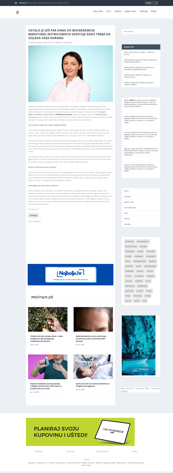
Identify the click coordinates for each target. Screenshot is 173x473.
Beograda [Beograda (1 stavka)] (129, 243)
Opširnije (33, 217)
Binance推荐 (128, 102)
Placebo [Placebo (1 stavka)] (128, 283)
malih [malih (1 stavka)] (127, 263)
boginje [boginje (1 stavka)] (143, 248)
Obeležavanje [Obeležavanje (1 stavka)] (150, 268)
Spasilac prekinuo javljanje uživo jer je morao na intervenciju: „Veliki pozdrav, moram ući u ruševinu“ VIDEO (141, 121)
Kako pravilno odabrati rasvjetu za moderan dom (137, 77)
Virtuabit (83, 464)
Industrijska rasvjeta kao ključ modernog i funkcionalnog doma (140, 62)
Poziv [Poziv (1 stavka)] (148, 283)
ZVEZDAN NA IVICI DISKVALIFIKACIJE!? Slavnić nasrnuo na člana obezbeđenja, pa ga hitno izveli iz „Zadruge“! (141, 153)
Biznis (154, 13)
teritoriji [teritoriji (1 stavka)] (137, 297)
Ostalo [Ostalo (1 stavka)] (150, 273)
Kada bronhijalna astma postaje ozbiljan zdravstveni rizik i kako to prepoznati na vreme (46, 387)
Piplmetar (98, 464)
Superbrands (60, 464)
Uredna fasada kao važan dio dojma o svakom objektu (139, 85)
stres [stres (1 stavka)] (127, 297)
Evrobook (91, 464)
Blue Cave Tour (128, 390)
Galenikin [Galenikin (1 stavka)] (151, 253)
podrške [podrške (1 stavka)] (139, 283)
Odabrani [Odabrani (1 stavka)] (129, 273)
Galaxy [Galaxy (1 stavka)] (140, 253)
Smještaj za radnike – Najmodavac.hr (115, 464)
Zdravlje (144, 13)
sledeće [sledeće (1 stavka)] (140, 292)
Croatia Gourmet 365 (73, 464)
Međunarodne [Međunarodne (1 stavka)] (139, 263)
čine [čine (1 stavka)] (144, 302)
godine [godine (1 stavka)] (128, 258)
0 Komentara (67, 44)
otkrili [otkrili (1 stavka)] (128, 278)
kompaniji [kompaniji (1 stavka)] (139, 258)
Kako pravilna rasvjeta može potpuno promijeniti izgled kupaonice (139, 70)
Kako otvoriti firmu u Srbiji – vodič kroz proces (139, 55)
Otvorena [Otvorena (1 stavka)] (139, 278)
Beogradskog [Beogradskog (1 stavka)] (143, 243)
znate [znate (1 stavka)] (137, 302)
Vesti (108, 13)
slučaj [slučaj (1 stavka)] (149, 292)
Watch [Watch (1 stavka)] (128, 302)
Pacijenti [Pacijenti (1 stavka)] (150, 278)
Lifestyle (127, 198)
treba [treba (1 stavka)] (147, 297)
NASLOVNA (98, 13)
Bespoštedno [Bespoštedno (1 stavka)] (131, 248)
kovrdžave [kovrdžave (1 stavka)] (150, 258)
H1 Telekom (51, 464)
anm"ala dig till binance (133, 134)
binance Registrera (131, 118)
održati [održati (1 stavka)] (140, 273)
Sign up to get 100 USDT (133, 150)
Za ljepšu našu (41, 464)
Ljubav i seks (130, 13)
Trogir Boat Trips (142, 390)
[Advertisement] (71, 244)
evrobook (39, 44)
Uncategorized (130, 209)
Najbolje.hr (31, 464)
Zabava (117, 13)
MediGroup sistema (64, 116)
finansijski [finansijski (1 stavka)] (129, 253)
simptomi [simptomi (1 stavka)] (129, 292)
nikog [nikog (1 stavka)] (138, 268)
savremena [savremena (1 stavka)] (142, 287)
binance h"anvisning (132, 166)
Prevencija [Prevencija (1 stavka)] (129, 287)
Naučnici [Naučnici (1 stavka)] (129, 268)
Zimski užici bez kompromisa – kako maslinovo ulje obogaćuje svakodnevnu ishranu (46, 340)
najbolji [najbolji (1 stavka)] (152, 263)
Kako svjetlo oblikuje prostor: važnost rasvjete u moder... (49, 3)
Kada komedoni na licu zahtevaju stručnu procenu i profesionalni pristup (91, 340)
